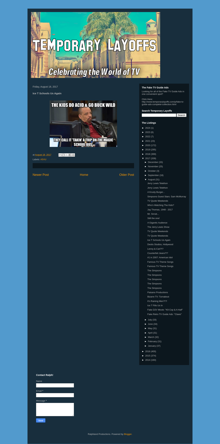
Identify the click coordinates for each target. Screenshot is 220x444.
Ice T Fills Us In (155, 305)
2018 (148, 154)
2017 (148, 158)
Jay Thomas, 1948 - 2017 (160, 209)
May (150, 328)
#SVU (43, 159)
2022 (148, 136)
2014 (148, 360)
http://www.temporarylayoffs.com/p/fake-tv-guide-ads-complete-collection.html (163, 103)
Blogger (127, 434)
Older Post (126, 174)
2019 (148, 149)
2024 (148, 128)
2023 (148, 132)
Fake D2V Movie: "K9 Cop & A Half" (165, 309)
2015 (148, 355)
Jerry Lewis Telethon (157, 183)
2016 (148, 351)
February (153, 341)
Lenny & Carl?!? (155, 249)
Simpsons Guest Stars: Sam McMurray (166, 196)
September (154, 175)
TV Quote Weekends (157, 201)
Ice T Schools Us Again (158, 240)
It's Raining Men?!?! (157, 301)
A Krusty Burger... (156, 192)
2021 (148, 141)
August (152, 179)
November (153, 166)
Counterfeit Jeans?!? (157, 253)
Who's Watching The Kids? (160, 205)
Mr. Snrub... (153, 214)
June (150, 324)
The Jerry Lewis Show (158, 227)
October (152, 171)
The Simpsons (154, 270)
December (153, 162)
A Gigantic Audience (157, 222)
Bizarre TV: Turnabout (158, 296)
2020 (148, 145)
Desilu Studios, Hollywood (160, 244)
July (150, 319)
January (152, 346)
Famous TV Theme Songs (160, 262)
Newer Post (41, 174)
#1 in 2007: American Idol (160, 257)
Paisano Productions (157, 292)
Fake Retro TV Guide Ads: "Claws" (164, 314)
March (151, 337)
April (150, 332)
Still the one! (153, 218)
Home (84, 174)
